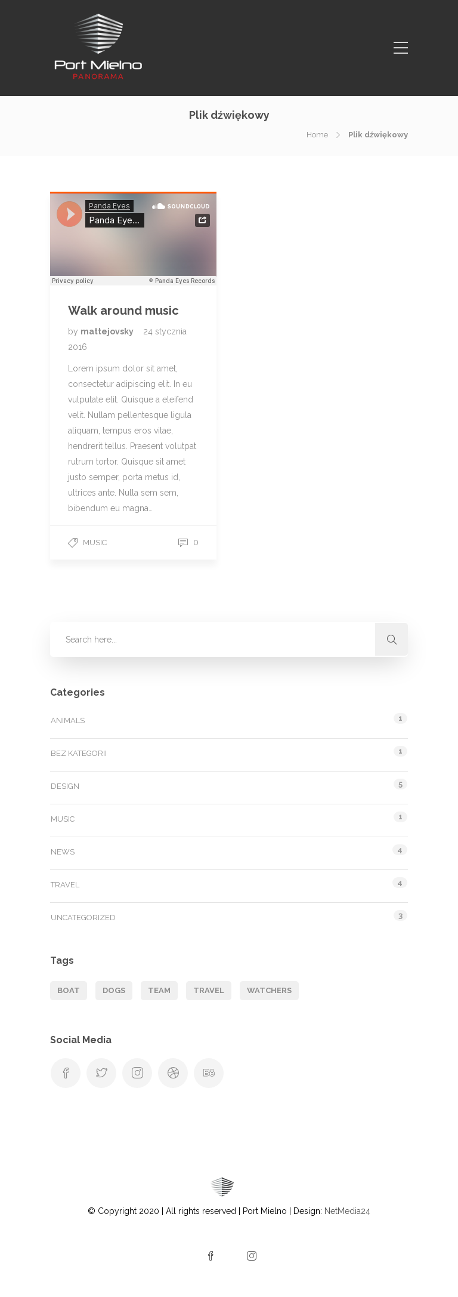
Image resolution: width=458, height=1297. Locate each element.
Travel (65, 884)
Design (65, 786)
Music (95, 542)
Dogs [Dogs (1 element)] (114, 990)
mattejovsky (108, 331)
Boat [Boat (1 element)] (68, 990)
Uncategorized (83, 917)
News (63, 851)
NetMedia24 (347, 1211)
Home (317, 134)
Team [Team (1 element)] (159, 990)
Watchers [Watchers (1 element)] (269, 990)
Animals (68, 720)
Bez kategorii (79, 753)
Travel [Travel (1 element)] (208, 990)
